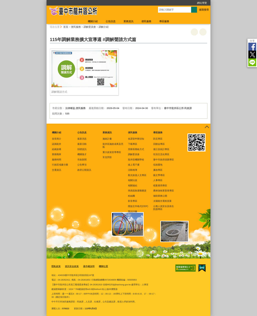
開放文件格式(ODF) (138, 206)
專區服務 (164, 21)
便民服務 (146, 21)
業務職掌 (56, 154)
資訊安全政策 (70, 266)
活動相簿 (132, 170)
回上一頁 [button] (203, 32)
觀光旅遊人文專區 (137, 175)
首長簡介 (56, 138)
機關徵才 (82, 154)
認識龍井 (56, 144)
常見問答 (107, 157)
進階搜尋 (204, 9)
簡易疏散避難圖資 (137, 190)
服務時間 (56, 159)
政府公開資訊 (84, 170)
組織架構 (56, 149)
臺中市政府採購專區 (163, 159)
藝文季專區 (159, 175)
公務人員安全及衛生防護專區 (163, 207)
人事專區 (157, 180)
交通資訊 (56, 170)
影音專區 (132, 201)
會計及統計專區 (161, 149)
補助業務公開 (160, 196)
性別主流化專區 (161, 154)
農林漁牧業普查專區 (163, 190)
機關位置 (100, 266)
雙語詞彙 (132, 211)
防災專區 (157, 138)
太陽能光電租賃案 (162, 201)
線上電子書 (133, 164)
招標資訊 (82, 149)
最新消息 (82, 138)
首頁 (65, 26)
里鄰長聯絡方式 (136, 149)
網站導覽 (202, 2)
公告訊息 (111, 21)
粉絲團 (131, 196)
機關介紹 (93, 21)
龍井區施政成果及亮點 (113, 145)
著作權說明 (86, 266)
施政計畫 (107, 138)
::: (45, 1)
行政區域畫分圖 (60, 164)
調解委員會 (90, 26)
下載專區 (132, 144)
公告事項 (82, 164)
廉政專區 (157, 170)
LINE (252, 62)
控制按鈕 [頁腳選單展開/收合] (206, 127)
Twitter (252, 54)
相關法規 (132, 180)
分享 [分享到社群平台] (252, 41)
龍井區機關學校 (136, 159)
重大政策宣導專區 (112, 152)
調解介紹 (104, 26)
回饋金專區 (159, 144)
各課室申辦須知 (136, 138)
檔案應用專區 (160, 185)
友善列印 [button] (194, 32)
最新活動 (82, 144)
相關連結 (132, 185)
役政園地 (157, 164)
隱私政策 (55, 266)
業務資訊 (128, 21)
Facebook (252, 47)
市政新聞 (82, 159)
